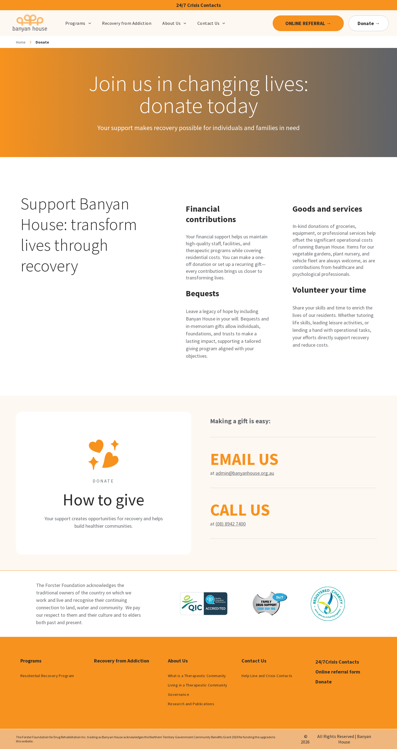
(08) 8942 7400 (231, 524)
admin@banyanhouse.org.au (245, 473)
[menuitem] (78, 23)
